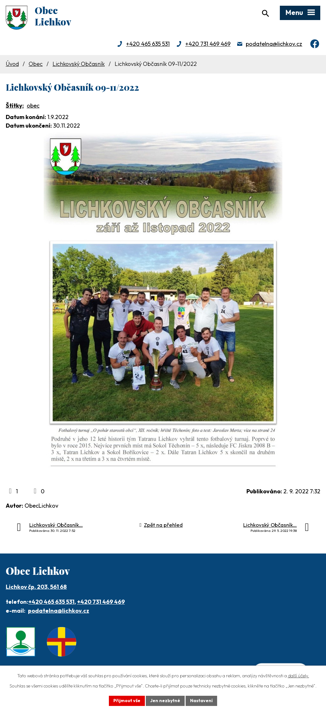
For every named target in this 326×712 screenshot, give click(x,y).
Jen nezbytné (165, 700)
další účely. (298, 676)
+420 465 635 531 (148, 43)
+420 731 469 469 (207, 43)
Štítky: (15, 105)
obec (33, 105)
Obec (36, 63)
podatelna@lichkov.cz (274, 43)
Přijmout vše (126, 700)
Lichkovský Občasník (79, 63)
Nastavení (201, 700)
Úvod (12, 63)
